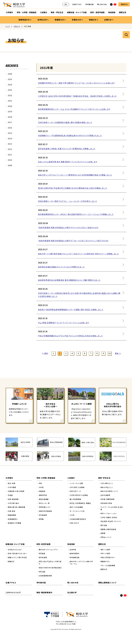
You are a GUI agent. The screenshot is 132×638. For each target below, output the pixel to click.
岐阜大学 (14, 5)
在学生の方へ (43, 19)
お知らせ (17, 26)
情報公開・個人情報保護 (16, 507)
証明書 (103, 533)
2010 (10, 160)
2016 (10, 127)
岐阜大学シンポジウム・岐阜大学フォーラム (81, 562)
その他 (72, 515)
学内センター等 (44, 503)
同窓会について (106, 537)
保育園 (41, 519)
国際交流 (102, 544)
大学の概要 (12, 487)
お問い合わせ (74, 523)
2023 (10, 90)
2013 (10, 144)
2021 (10, 100)
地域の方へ (93, 19)
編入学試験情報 (75, 499)
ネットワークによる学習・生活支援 (112, 508)
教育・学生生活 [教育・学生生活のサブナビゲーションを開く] (57, 12)
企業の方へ (109, 19)
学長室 (10, 495)
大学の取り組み (13, 503)
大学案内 (9, 478)
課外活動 (104, 525)
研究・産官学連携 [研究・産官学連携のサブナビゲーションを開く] (97, 12)
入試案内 (71, 478)
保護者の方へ (60, 19)
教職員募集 (12, 515)
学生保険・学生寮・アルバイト (111, 521)
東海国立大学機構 (14, 523)
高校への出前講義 (76, 507)
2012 (10, 149)
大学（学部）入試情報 (77, 487)
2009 (10, 165)
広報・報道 (11, 511)
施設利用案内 (74, 553)
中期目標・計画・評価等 (16, 491)
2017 (10, 122)
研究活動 (42, 572)
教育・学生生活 (104, 478)
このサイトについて (13, 592)
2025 (10, 79)
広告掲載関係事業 (45, 576)
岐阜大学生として (107, 487)
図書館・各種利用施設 (108, 529)
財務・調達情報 (13, 499)
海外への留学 (105, 549)
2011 (10, 154)
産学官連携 (43, 557)
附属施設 (42, 491)
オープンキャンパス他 (77, 511)
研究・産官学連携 (44, 544)
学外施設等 (43, 515)
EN (66, 4)
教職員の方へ (105, 561)
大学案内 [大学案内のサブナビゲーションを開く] (9, 12)
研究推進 (42, 553)
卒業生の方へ (77, 19)
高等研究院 (43, 495)
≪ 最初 (45, 353)
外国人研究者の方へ (108, 557)
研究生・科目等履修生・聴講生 (80, 503)
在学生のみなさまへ (15, 549)
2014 (10, 138)
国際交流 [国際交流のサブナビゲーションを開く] (122, 12)
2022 (10, 95)
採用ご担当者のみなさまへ (17, 553)
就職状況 (11, 561)
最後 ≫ (118, 353)
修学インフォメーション (109, 513)
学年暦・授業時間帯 (108, 499)
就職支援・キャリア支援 (15, 544)
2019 (10, 111)
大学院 (41, 487)
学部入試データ (75, 491)
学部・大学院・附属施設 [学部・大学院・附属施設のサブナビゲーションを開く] (26, 12)
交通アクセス (77, 4)
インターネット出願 (76, 483)
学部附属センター (45, 507)
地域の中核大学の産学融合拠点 (50, 568)
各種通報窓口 (13, 519)
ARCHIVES (12, 65)
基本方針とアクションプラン (48, 549)
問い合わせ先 (102, 4)
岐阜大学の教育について (109, 491)
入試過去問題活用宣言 (78, 519)
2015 (10, 133)
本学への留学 (105, 553)
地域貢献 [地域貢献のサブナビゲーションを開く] (111, 12)
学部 (40, 483)
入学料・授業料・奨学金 (109, 517)
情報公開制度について (107, 582)
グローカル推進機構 (108, 565)
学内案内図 (89, 4)
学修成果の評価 (106, 503)
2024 (10, 84)
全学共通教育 (105, 495)
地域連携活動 (74, 557)
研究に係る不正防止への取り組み (50, 562)
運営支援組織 (44, 499)
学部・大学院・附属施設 (46, 478)
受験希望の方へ (25, 19)
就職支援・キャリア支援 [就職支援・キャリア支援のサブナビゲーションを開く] (77, 12)
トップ (8, 26)
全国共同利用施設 (45, 511)
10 (109, 353)
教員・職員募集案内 (44, 592)
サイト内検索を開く (126, 34)
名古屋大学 (72, 592)
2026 (10, 74)
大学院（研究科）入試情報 (79, 495)
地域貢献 (71, 544)
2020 (10, 106)
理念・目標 (11, 483)
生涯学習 (73, 549)
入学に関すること (107, 483)
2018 (10, 117)
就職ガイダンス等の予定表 (17, 557)
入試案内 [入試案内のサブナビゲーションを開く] (43, 12)
